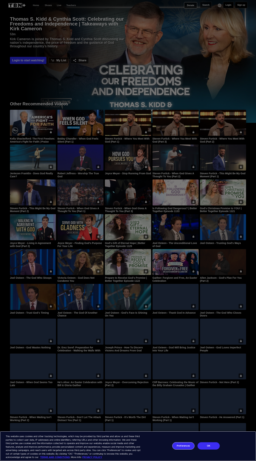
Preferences (183, 446)
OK (208, 446)
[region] (128, 446)
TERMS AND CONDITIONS (55, 457)
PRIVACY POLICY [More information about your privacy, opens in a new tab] (92, 457)
